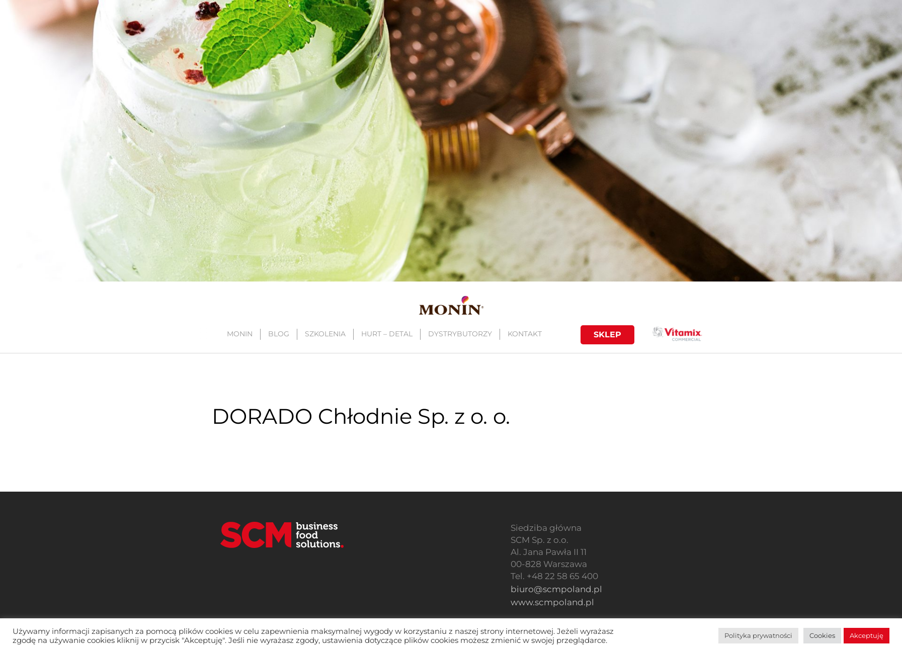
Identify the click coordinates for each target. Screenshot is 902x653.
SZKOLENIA (324, 333)
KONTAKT (524, 333)
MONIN (239, 333)
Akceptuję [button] (866, 635)
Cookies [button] (822, 635)
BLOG (278, 333)
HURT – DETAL (386, 333)
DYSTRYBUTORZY (459, 333)
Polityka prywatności (758, 635)
